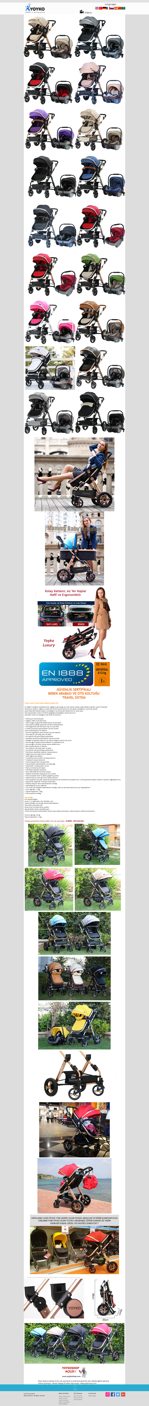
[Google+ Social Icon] (123, 1394)
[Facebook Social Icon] (113, 1394)
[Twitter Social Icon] (118, 1394)
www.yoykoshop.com (88, 1383)
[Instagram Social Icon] (108, 1394)
